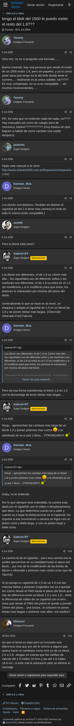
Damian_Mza (22, 183)
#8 (70, 418)
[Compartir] (65, 52)
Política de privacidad (55, 708)
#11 (70, 636)
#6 (70, 268)
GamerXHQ (11, 722)
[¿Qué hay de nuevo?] (69, 4)
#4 (70, 198)
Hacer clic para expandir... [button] (37, 379)
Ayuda (6, 712)
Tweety (9, 29)
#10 (70, 551)
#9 (70, 459)
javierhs (19, 144)
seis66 (17, 222)
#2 (70, 112)
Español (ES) (30, 703)
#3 (70, 159)
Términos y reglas (30, 708)
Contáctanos (10, 708)
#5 (70, 237)
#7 (70, 340)
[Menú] (5, 5)
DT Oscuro (10, 703)
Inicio (16, 712)
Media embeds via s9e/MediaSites (35, 722)
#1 (70, 52)
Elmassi (19, 621)
